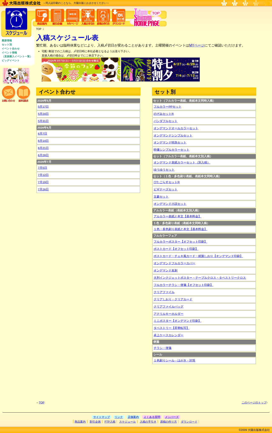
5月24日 (43, 113)
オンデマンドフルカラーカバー (174, 263)
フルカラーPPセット (167, 106)
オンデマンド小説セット (170, 203)
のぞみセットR (164, 113)
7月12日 (43, 175)
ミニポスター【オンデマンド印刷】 (177, 320)
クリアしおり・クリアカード (173, 299)
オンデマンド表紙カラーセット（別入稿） (182, 162)
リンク (119, 417)
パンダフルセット (165, 121)
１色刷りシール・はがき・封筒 (174, 360)
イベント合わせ (11, 48)
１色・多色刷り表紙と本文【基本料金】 (180, 229)
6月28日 (43, 155)
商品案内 (80, 421)
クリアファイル (164, 292)
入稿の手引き (148, 421)
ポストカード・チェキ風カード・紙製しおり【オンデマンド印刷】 (198, 256)
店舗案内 (133, 417)
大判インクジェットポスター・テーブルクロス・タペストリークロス (200, 277)
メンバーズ (172, 417)
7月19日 (43, 182)
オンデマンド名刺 (165, 270)
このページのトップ (254, 402)
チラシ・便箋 (162, 348)
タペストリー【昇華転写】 (171, 328)
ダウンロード (189, 421)
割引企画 (95, 421)
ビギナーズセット (165, 189)
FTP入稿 (110, 421)
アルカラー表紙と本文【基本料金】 (177, 216)
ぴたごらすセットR (167, 182)
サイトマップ (101, 417)
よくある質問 (152, 417)
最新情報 (7, 40)
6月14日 (43, 140)
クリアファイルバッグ (168, 306)
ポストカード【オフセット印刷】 (176, 248)
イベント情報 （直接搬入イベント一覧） (17, 54)
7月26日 (43, 189)
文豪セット (161, 196)
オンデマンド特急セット (170, 142)
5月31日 (43, 121)
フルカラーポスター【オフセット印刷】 (180, 241)
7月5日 (42, 167)
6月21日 (43, 148)
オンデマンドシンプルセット (173, 135)
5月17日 (43, 106)
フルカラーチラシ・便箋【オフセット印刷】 (183, 285)
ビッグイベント (11, 60)
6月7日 (42, 133)
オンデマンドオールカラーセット (176, 128)
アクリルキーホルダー (168, 313)
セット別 (7, 44)
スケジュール (127, 421)
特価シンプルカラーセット (171, 149)
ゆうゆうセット (164, 169)
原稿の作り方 (168, 421)
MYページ (196, 45)
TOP (38, 29)
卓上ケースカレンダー (168, 335)
